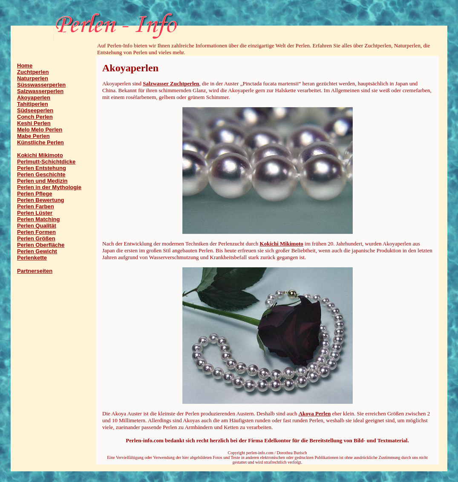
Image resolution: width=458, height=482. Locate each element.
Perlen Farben (35, 206)
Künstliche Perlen (40, 142)
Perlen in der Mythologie (49, 187)
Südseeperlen (35, 110)
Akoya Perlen (315, 413)
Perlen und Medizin (42, 181)
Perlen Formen (36, 232)
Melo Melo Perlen (39, 129)
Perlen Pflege (34, 193)
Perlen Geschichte (41, 174)
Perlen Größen (36, 238)
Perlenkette (32, 257)
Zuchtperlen (33, 72)
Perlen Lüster (34, 213)
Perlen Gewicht (37, 251)
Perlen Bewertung (40, 200)
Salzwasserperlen (40, 91)
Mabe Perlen (33, 136)
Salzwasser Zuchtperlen (171, 83)
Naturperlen (32, 78)
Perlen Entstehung (41, 168)
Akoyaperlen (33, 97)
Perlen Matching (38, 219)
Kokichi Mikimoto (40, 155)
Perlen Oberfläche (40, 245)
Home (24, 65)
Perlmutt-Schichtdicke (46, 161)
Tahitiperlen (32, 104)
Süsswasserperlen (41, 85)
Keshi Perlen (34, 123)
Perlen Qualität (36, 225)
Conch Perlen (35, 117)
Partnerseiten (34, 271)
